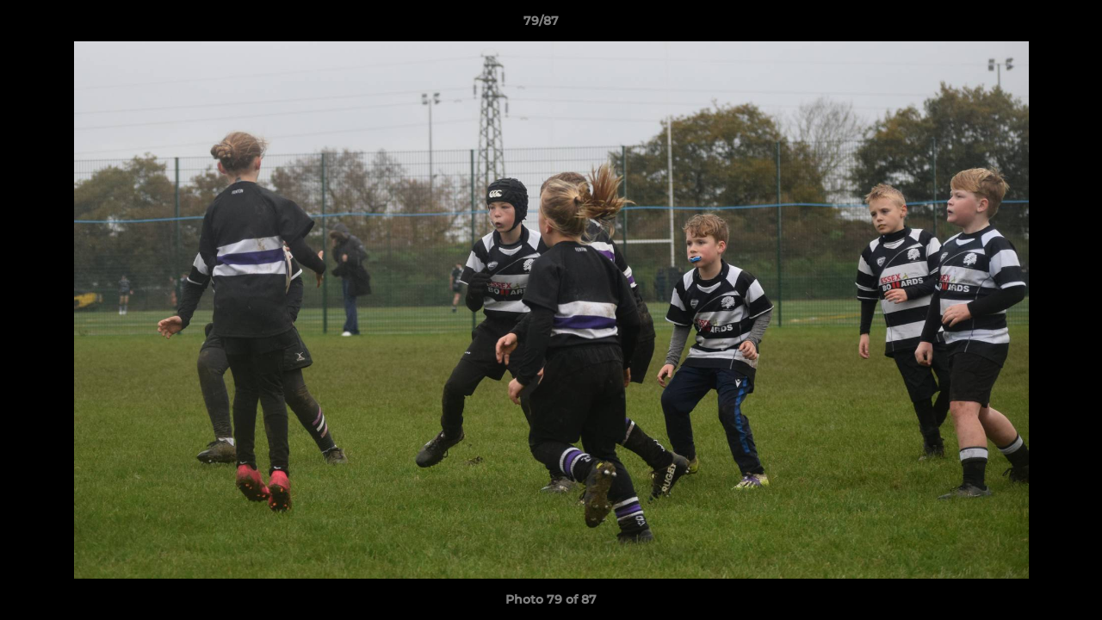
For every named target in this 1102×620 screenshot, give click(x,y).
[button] (1029, 25)
